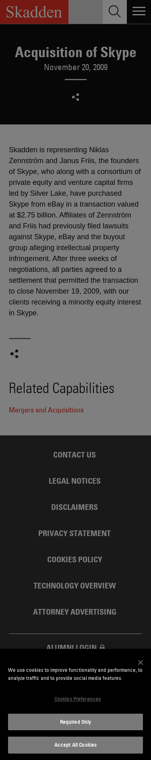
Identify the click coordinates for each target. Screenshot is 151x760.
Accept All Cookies (75, 744)
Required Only (75, 722)
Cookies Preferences (77, 699)
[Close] (140, 662)
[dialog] (75, 704)
